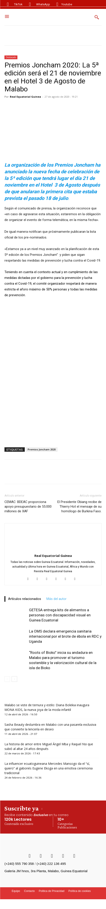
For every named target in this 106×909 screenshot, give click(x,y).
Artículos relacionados (24, 599)
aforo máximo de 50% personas (43, 289)
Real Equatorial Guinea (25, 96)
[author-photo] (53, 549)
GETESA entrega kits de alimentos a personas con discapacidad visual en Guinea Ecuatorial (60, 615)
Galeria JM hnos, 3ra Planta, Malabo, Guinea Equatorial (45, 871)
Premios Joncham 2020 (42, 449)
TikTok (18, 4)
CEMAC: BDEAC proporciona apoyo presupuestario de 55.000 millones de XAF (28, 506)
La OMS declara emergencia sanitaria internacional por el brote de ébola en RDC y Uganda (65, 636)
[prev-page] (7, 679)
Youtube (66, 4)
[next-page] (14, 679)
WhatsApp (43, 4)
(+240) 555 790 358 (19, 864)
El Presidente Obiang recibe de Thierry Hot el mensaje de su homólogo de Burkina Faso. (79, 506)
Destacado (11, 57)
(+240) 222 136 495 (51, 864)
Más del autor (56, 599)
